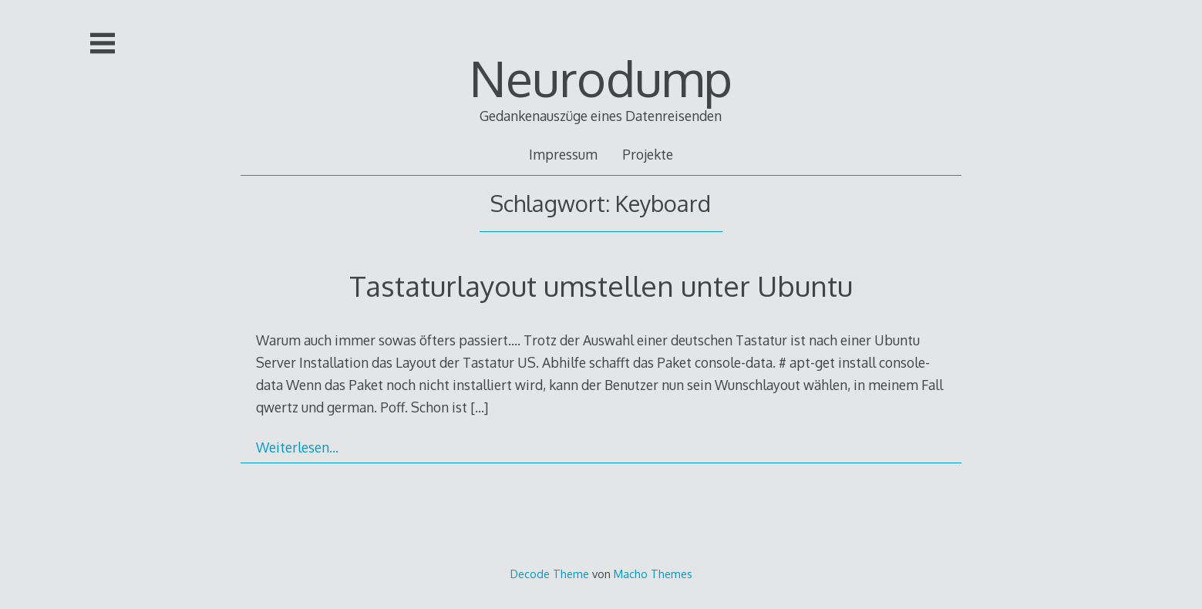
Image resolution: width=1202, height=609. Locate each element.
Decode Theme (549, 573)
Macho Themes (653, 573)
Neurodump (601, 77)
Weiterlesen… (297, 447)
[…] (479, 407)
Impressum (563, 154)
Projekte (647, 154)
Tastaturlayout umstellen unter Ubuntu (601, 285)
